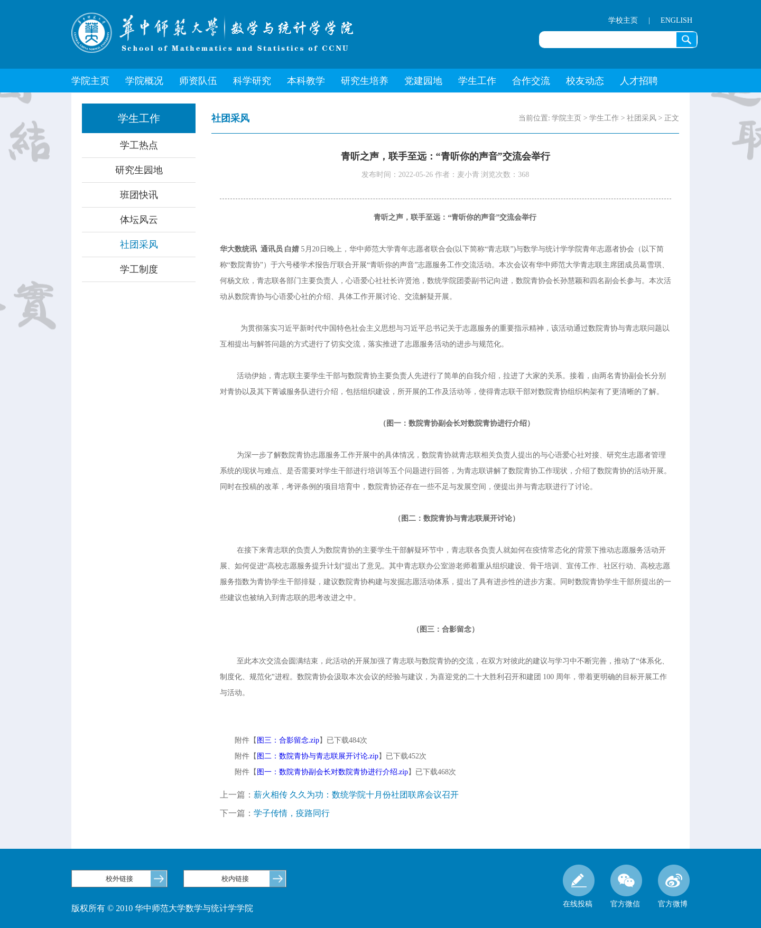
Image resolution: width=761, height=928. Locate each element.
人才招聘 (639, 81)
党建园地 (423, 81)
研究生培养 (364, 81)
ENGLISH (676, 20)
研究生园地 (139, 170)
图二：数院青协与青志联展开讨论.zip (318, 756)
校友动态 (585, 81)
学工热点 (139, 145)
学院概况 (144, 81)
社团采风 (139, 244)
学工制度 (139, 269)
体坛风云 (139, 219)
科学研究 (252, 81)
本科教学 (306, 81)
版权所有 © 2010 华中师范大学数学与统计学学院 (162, 908)
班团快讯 (139, 195)
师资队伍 (198, 81)
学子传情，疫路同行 (292, 813)
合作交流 (531, 81)
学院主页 (90, 81)
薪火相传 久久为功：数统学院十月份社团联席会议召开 (356, 794)
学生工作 (477, 81)
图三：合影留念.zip (288, 740)
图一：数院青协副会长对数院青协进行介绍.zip (333, 772)
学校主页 (623, 20)
